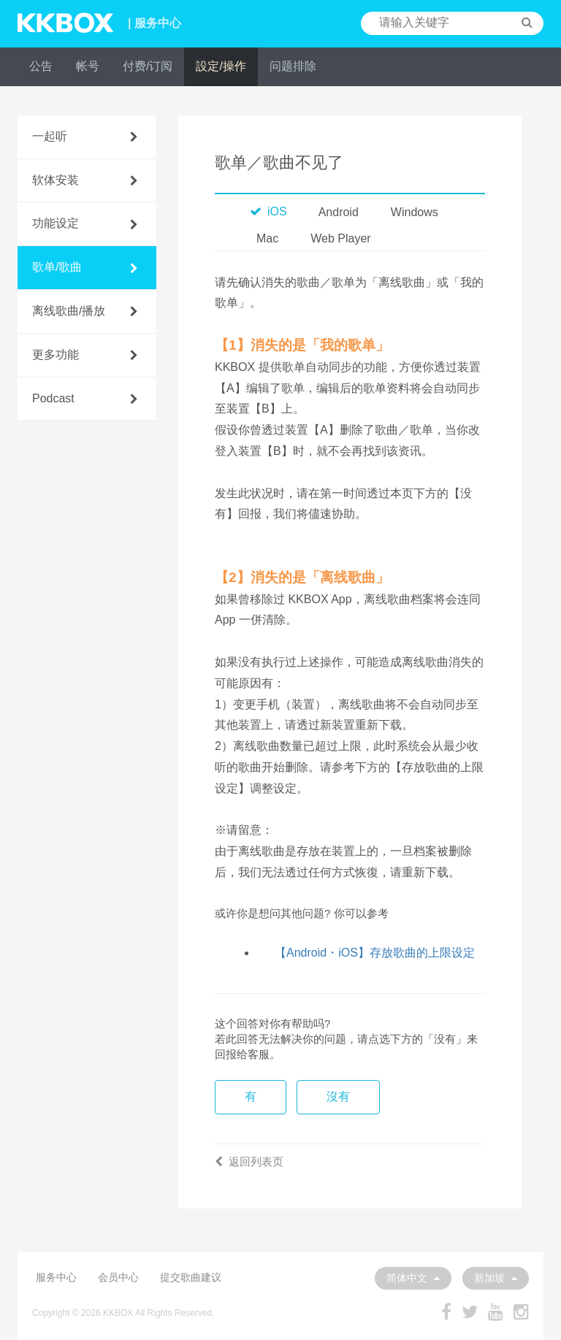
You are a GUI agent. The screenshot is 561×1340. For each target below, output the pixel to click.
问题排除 (293, 66)
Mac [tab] (267, 238)
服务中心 (56, 1277)
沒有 (338, 1096)
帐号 (87, 66)
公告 (41, 66)
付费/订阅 (147, 66)
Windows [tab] (414, 212)
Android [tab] (338, 212)
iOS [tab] (268, 211)
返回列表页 (249, 1161)
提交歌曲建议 (190, 1277)
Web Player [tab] (340, 238)
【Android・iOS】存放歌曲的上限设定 (375, 952)
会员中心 (118, 1277)
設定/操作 (220, 66)
